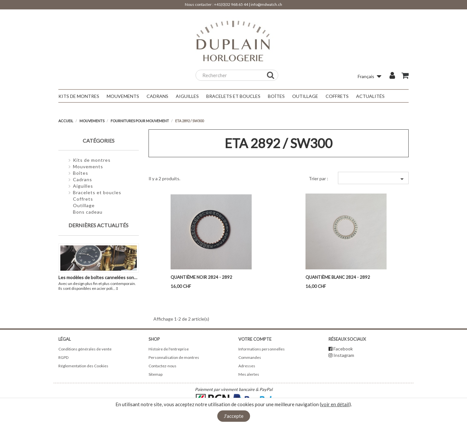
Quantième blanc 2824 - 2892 (337, 277)
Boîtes (80, 173)
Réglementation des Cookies (83, 365)
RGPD (63, 357)
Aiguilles (83, 186)
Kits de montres (92, 160)
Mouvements (88, 166)
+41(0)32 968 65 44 (231, 4)
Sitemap (155, 374)
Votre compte (254, 339)
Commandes (249, 357)
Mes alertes (248, 374)
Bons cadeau (87, 212)
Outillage (84, 205)
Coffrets (83, 199)
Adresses (246, 365)
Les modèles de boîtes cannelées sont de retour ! (108, 277)
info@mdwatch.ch (266, 4)
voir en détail (335, 404)
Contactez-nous (162, 365)
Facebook (343, 348)
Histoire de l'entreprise (169, 349)
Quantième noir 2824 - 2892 (201, 277)
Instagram (343, 355)
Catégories (98, 140)
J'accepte (234, 416)
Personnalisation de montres (174, 357)
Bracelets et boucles (97, 192)
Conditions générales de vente (85, 349)
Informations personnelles (261, 349)
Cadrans (82, 179)
